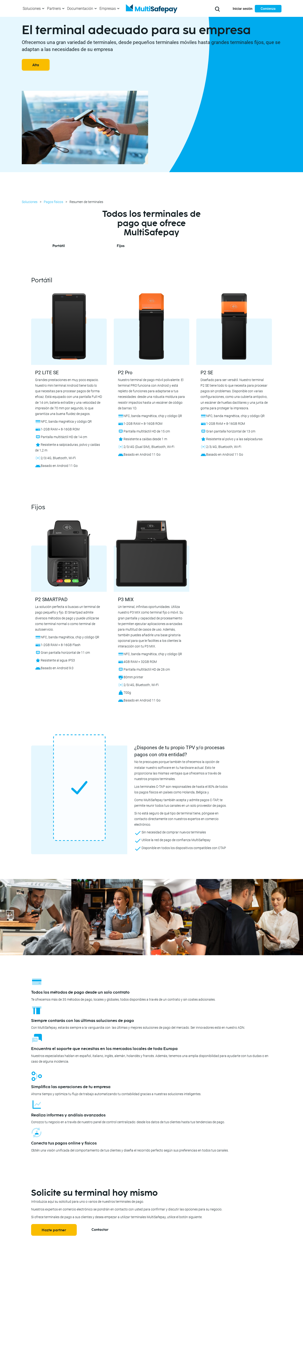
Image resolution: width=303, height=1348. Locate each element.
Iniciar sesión (242, 9)
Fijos (120, 246)
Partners (54, 8)
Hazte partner (54, 1230)
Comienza (268, 9)
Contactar (100, 1230)
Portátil (58, 246)
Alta (35, 65)
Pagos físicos (53, 202)
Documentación (80, 8)
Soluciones (32, 8)
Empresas (107, 8)
